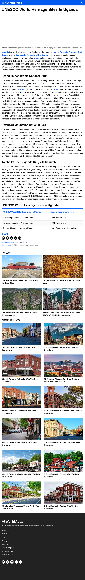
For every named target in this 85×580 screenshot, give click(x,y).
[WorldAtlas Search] (82, 2)
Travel (26, 242)
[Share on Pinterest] (15, 238)
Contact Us (5, 534)
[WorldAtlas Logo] (14, 3)
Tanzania (64, 52)
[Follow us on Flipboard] (3, 562)
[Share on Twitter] (11, 238)
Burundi (20, 89)
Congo (56, 89)
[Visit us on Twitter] (12, 562)
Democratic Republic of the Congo (32, 55)
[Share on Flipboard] (3, 238)
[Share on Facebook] (7, 238)
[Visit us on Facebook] (7, 562)
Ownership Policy (7, 554)
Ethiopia (37, 58)
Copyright (5, 541)
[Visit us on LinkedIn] (20, 562)
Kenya (56, 52)
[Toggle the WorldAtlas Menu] (3, 2)
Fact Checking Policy (8, 548)
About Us (5, 544)
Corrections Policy (7, 551)
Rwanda (73, 52)
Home (4, 530)
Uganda (5, 52)
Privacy (4, 537)
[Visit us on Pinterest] (16, 562)
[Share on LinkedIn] (19, 238)
